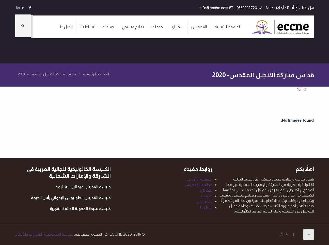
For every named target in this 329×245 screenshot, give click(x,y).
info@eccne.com (214, 8)
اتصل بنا (206, 207)
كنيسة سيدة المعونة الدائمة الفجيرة (80, 208)
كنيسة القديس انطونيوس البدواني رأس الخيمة (71, 197)
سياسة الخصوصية (58, 234)
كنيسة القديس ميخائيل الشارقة (83, 187)
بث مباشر (204, 201)
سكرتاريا (206, 190)
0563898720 (247, 8)
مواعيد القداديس (198, 185)
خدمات (206, 196)
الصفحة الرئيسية (96, 74)
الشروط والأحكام (28, 234)
